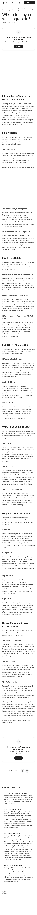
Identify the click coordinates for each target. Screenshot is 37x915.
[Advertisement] (17, 71)
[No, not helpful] (27, 771)
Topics (4, 10)
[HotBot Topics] (9, 2)
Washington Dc (11, 9)
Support (35, 893)
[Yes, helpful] (22, 771)
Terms (15, 893)
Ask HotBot (29, 3)
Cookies (22, 893)
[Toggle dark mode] (19, 3)
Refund (28, 893)
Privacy (10, 893)
